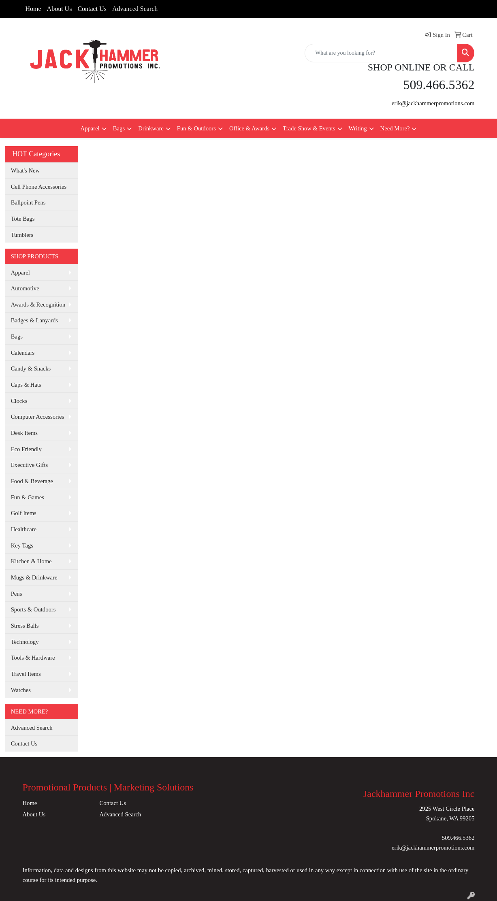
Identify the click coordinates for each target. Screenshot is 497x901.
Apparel (90, 128)
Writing (358, 128)
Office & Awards (249, 128)
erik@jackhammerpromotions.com (433, 103)
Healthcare (23, 529)
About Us (59, 8)
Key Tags (22, 545)
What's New (25, 170)
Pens (16, 593)
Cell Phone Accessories (39, 186)
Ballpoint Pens (28, 202)
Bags (119, 128)
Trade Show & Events (309, 128)
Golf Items (23, 513)
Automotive (25, 288)
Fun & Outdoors (196, 128)
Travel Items (26, 674)
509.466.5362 (458, 838)
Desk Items (24, 433)
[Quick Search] (381, 53)
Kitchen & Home (31, 561)
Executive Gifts (29, 465)
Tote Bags (23, 218)
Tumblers (22, 235)
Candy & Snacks (31, 368)
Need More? (395, 128)
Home (33, 8)
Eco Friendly (26, 449)
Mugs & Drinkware (34, 577)
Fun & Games (27, 497)
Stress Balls (25, 625)
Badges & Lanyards (34, 320)
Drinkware (151, 128)
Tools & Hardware (33, 657)
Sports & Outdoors (33, 609)
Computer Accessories (37, 416)
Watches (21, 690)
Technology (25, 642)
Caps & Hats (26, 384)
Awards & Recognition (38, 304)
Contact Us (92, 8)
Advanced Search (135, 8)
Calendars (23, 352)
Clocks (19, 401)
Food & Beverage (32, 481)
